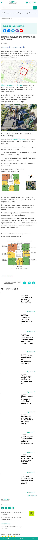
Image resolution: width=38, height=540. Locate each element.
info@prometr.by (5, 523)
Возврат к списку (8, 276)
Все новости (32, 495)
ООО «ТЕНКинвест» (18, 139)
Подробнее (31, 311)
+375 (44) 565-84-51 (12, 513)
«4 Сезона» (19, 85)
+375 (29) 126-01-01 (13, 520)
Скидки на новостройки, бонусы (13, 13)
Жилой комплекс (8, 85)
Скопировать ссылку (18, 47)
